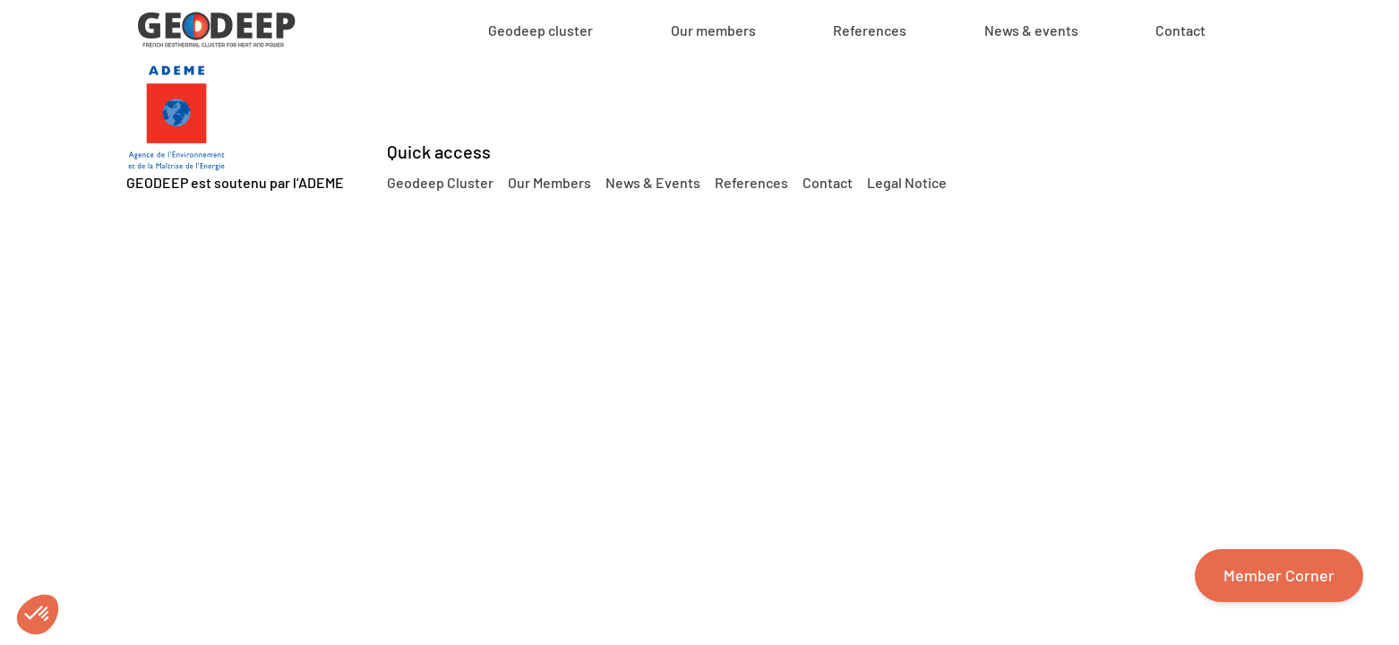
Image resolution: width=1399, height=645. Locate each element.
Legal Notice (907, 182)
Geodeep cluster (540, 30)
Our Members (549, 182)
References (869, 30)
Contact (1180, 30)
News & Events (652, 182)
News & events (1031, 30)
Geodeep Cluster (440, 182)
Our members (713, 30)
